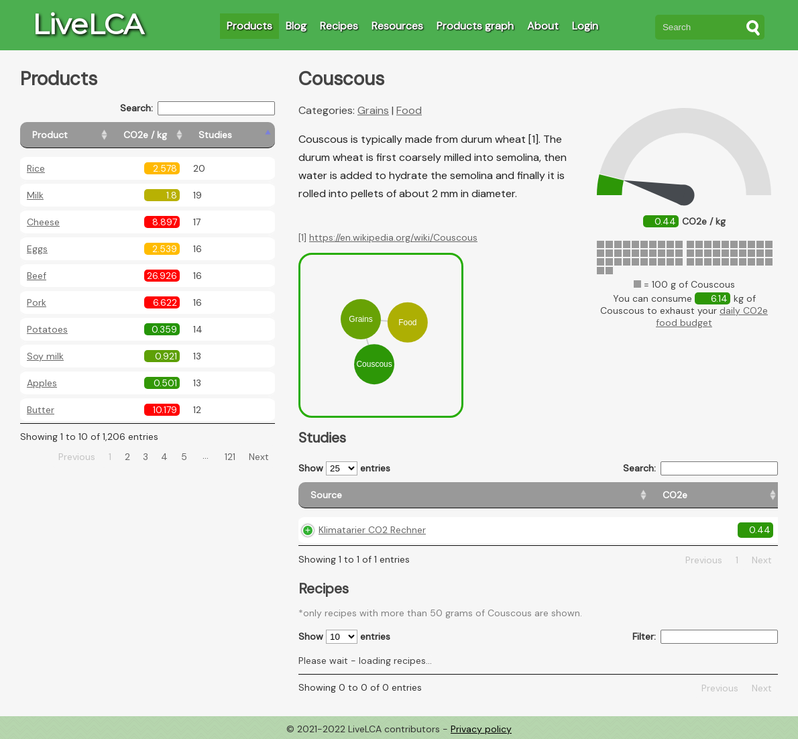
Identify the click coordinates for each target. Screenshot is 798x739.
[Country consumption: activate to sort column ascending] (655, 495)
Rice (36, 168)
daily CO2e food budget (712, 316)
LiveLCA (88, 24)
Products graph (475, 26)
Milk (35, 195)
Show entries (344, 468)
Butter (40, 410)
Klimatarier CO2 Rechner (372, 530)
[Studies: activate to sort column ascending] (246, 135)
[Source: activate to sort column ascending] (370, 495)
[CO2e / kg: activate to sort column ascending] (179, 135)
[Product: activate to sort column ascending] (80, 135)
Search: (197, 108)
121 (230, 457)
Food (409, 110)
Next (259, 457)
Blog (296, 26)
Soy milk (45, 356)
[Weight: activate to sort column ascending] (750, 495)
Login (585, 26)
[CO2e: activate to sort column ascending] (469, 495)
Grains (373, 110)
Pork (36, 302)
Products (249, 26)
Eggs (37, 249)
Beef (36, 276)
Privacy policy (481, 729)
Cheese (43, 222)
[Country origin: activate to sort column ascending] (542, 495)
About (543, 26)
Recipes (339, 26)
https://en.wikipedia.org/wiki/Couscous (393, 237)
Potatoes (47, 329)
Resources (397, 26)
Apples (42, 383)
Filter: (705, 637)
